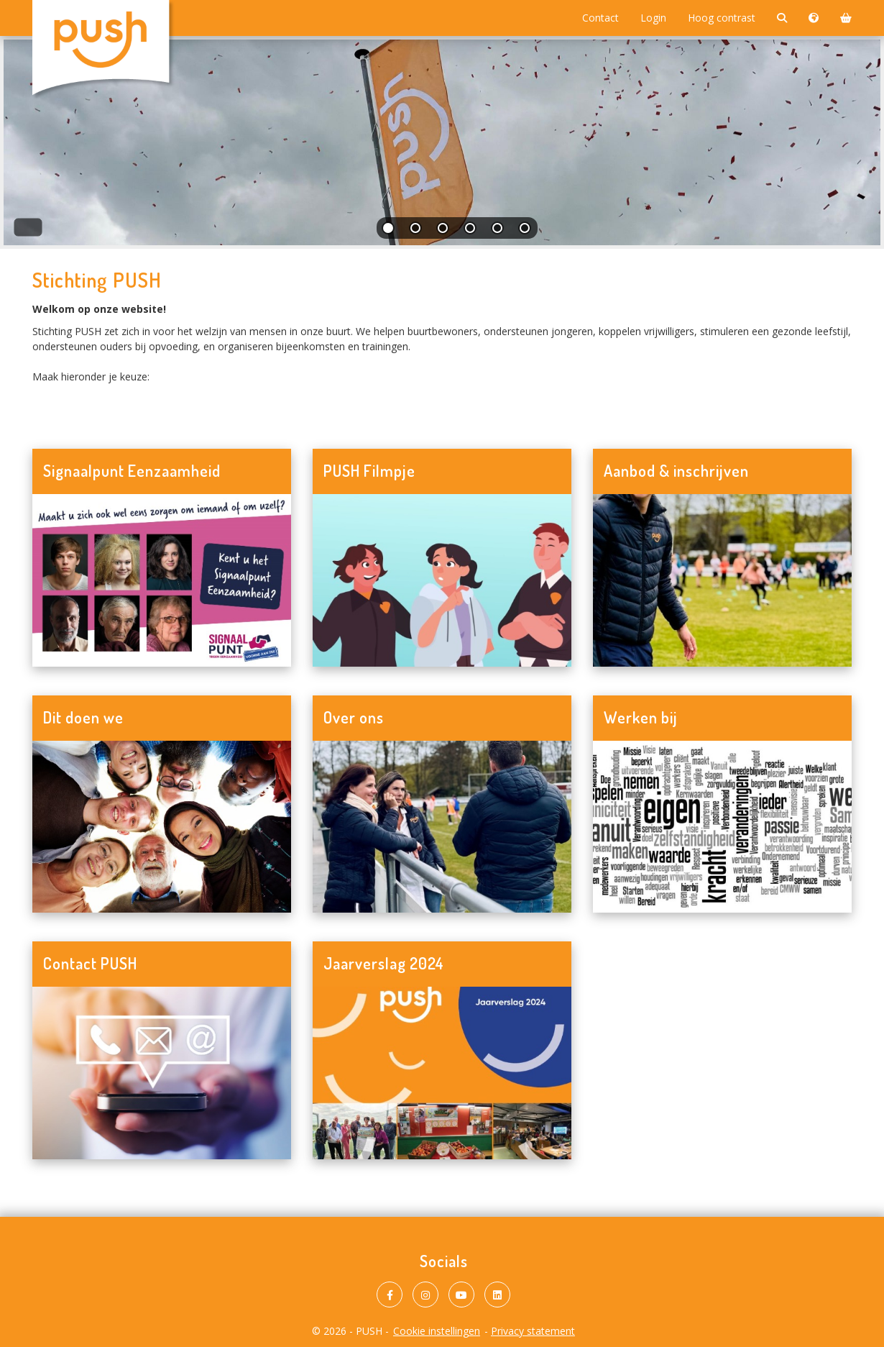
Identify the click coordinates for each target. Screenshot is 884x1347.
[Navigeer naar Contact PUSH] (161, 1073)
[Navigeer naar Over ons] (442, 827)
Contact (600, 17)
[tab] (389, 231)
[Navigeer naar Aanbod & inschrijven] (722, 580)
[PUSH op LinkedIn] (497, 1294)
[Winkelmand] (845, 18)
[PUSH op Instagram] (425, 1294)
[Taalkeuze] (813, 18)
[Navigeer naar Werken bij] (722, 827)
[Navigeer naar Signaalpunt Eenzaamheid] (161, 580)
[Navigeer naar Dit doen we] (161, 827)
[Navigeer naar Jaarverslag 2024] (442, 1073)
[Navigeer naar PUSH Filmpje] (442, 580)
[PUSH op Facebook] (389, 1294)
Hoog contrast (721, 17)
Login (653, 17)
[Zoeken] (782, 18)
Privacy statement (533, 1331)
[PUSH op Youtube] (461, 1294)
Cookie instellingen (436, 1331)
